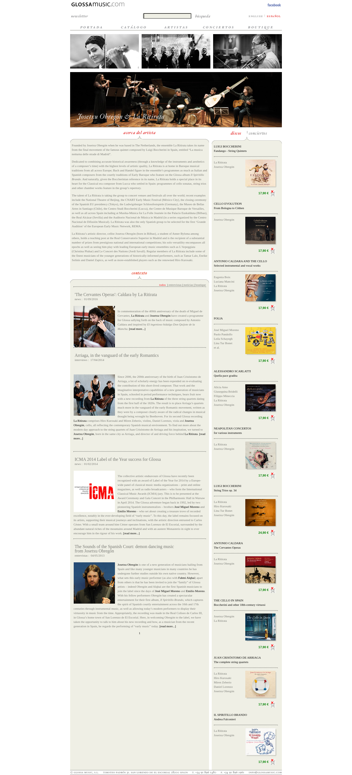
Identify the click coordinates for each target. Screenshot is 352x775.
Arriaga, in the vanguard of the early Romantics (117, 355)
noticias (188, 284)
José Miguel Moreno (186, 506)
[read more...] (136, 328)
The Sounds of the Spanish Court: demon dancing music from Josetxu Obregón (124, 548)
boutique (200, 284)
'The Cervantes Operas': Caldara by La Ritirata (116, 294)
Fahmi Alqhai (186, 577)
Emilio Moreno (127, 511)
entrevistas (175, 284)
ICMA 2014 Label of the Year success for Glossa (118, 459)
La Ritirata (137, 315)
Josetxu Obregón (160, 315)
